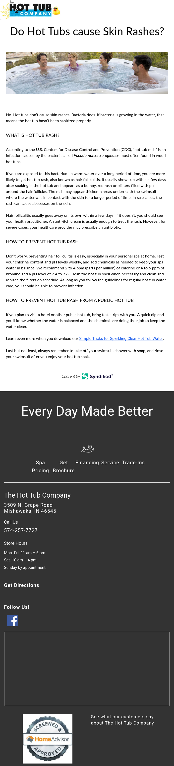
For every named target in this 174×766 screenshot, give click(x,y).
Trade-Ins (133, 463)
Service (110, 463)
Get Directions (21, 585)
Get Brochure (64, 467)
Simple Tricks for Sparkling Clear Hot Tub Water (121, 338)
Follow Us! (16, 607)
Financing (87, 463)
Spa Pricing (40, 467)
